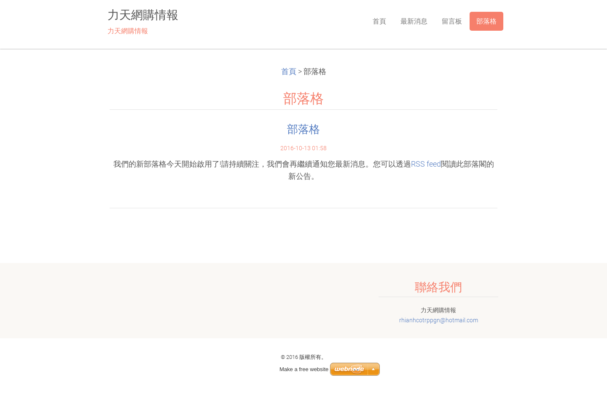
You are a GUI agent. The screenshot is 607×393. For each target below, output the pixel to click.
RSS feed (426, 164)
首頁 (288, 71)
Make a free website (303, 369)
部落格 (303, 129)
